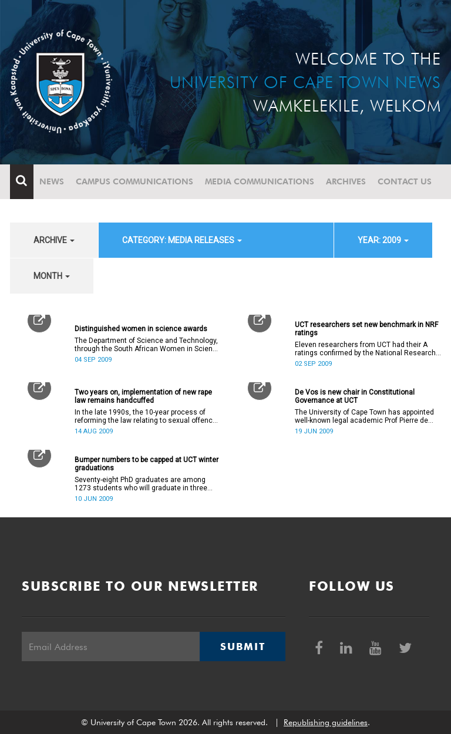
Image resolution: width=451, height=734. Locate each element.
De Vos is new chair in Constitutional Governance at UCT (355, 396)
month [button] (51, 276)
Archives (346, 181)
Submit (242, 646)
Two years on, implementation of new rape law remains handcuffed (143, 396)
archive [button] (54, 240)
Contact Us (405, 181)
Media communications (259, 181)
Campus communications (134, 181)
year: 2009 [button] (383, 240)
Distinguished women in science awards (141, 329)
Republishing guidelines (326, 722)
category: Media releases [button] (182, 240)
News (51, 181)
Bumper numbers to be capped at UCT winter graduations (146, 464)
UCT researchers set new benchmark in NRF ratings (366, 329)
